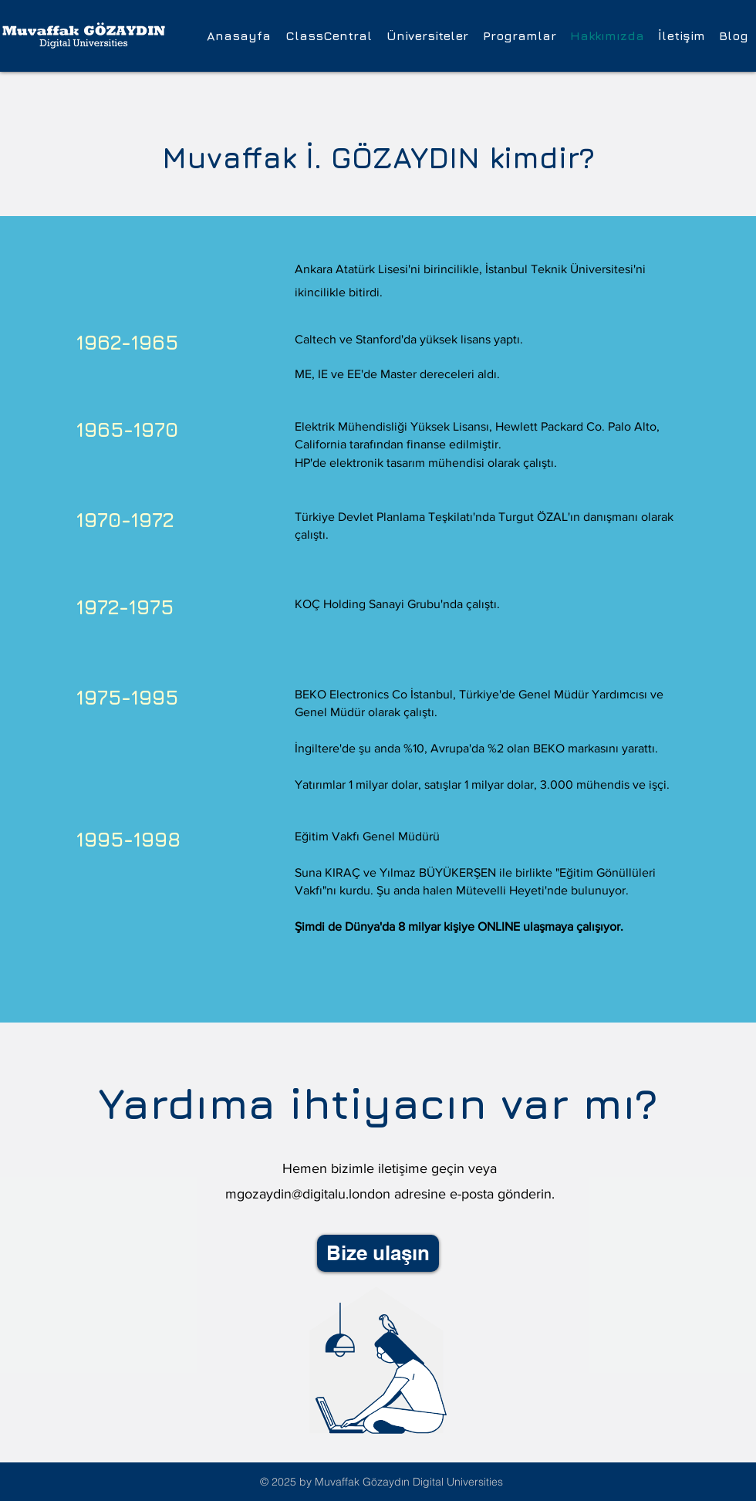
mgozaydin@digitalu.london (307, 1194)
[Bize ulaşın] (378, 1253)
